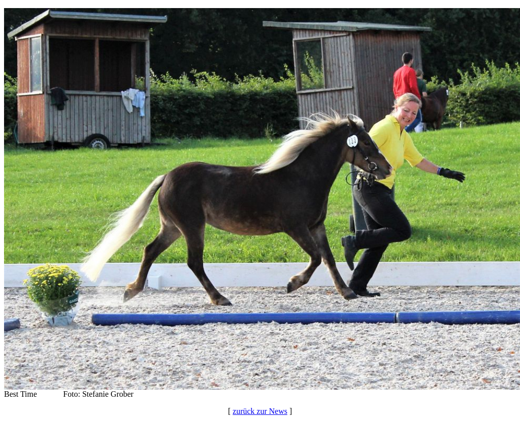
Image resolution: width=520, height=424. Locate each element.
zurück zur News (260, 411)
